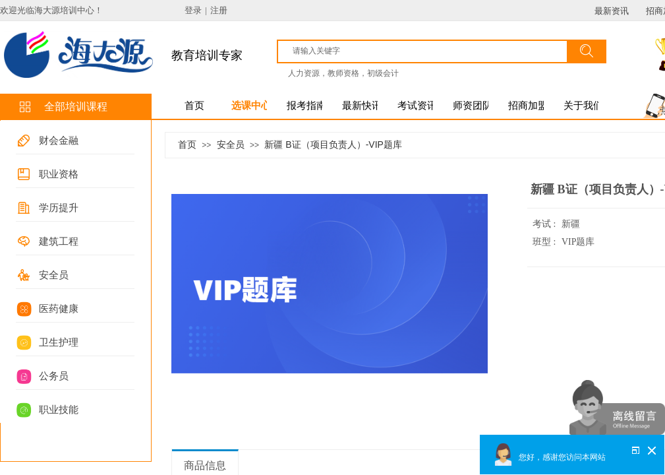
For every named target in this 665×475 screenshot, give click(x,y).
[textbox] (428, 51)
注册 (218, 10)
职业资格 (58, 174)
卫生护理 (58, 342)
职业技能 (58, 409)
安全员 (54, 275)
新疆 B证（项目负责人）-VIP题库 (332, 144)
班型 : (545, 242)
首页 (187, 144)
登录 (193, 10)
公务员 (54, 376)
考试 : (545, 224)
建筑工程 (58, 241)
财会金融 (58, 140)
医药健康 (58, 308)
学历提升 (58, 208)
